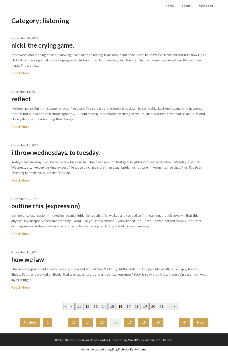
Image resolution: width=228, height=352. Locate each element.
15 (112, 306)
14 (104, 306)
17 (128, 306)
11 (79, 306)
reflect (21, 99)
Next (201, 322)
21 (161, 306)
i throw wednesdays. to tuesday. (55, 152)
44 (185, 322)
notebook (205, 6)
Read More (20, 73)
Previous (29, 322)
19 (145, 306)
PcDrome (140, 349)
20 (153, 306)
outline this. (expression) (45, 206)
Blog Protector (121, 349)
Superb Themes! (162, 340)
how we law (27, 259)
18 (137, 306)
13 (96, 306)
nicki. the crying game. (42, 45)
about (186, 6)
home (170, 6)
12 (87, 306)
